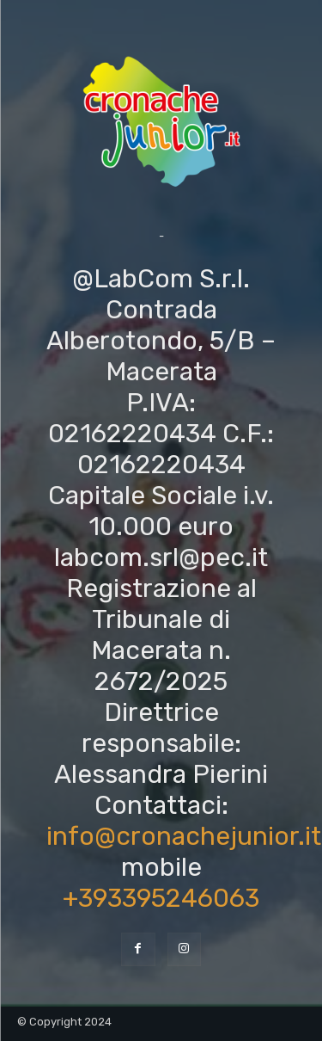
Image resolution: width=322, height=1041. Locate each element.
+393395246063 (161, 898)
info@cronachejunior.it (183, 836)
